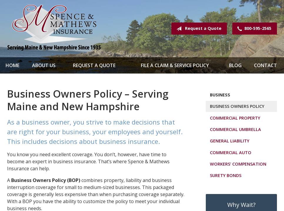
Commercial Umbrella (235, 129)
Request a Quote (197, 28)
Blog (235, 65)
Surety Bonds (225, 175)
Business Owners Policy (237, 106)
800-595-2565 (253, 28)
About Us (44, 65)
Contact (265, 65)
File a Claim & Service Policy (175, 65)
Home (12, 65)
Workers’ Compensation (238, 164)
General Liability (229, 141)
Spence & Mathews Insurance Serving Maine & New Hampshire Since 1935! (54, 28)
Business (220, 95)
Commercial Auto (230, 152)
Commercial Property (235, 118)
